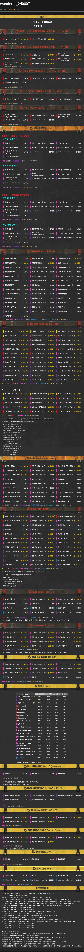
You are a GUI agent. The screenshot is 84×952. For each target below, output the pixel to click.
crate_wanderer (14, 9)
